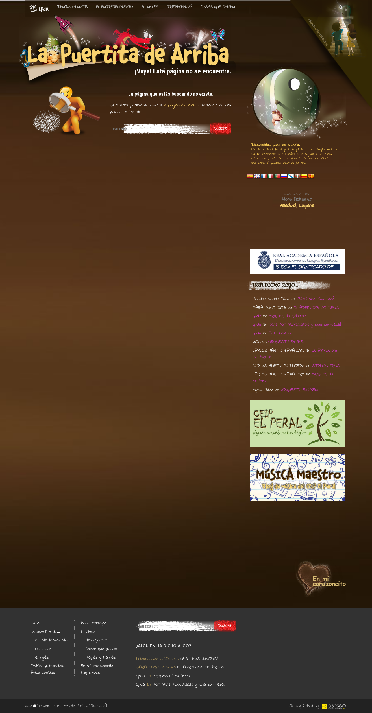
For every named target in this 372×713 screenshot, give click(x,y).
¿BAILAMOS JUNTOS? (315, 299)
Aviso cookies (43, 672)
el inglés (42, 657)
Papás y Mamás (101, 657)
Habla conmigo (93, 623)
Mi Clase (88, 631)
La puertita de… (45, 631)
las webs (43, 649)
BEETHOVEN (280, 333)
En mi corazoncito (97, 665)
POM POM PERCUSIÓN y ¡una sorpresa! (305, 324)
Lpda (257, 316)
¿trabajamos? (97, 640)
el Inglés (150, 7)
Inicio (35, 623)
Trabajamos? (179, 7)
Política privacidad (47, 665)
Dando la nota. (72, 7)
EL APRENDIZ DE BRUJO (317, 307)
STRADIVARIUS (326, 365)
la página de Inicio (179, 105)
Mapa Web (90, 672)
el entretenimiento (114, 7)
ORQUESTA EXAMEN (287, 316)
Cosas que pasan (218, 7)
